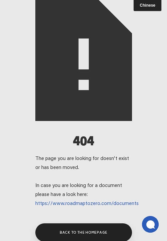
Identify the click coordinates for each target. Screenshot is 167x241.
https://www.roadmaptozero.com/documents (87, 203)
